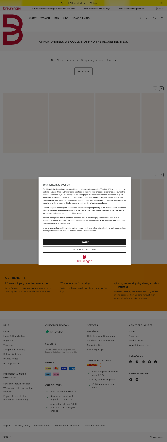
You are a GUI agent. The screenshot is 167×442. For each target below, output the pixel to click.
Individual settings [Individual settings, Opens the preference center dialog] (84, 249)
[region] (85, 221)
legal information (69, 228)
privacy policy (53, 228)
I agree (84, 242)
